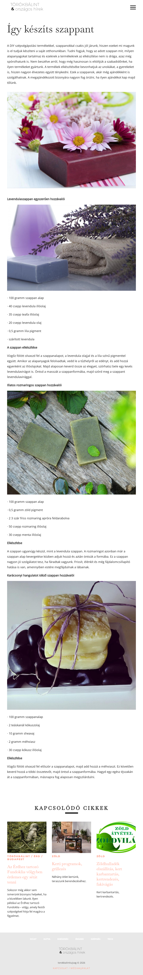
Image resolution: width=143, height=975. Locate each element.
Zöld (56, 856)
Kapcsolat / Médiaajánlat (71, 968)
